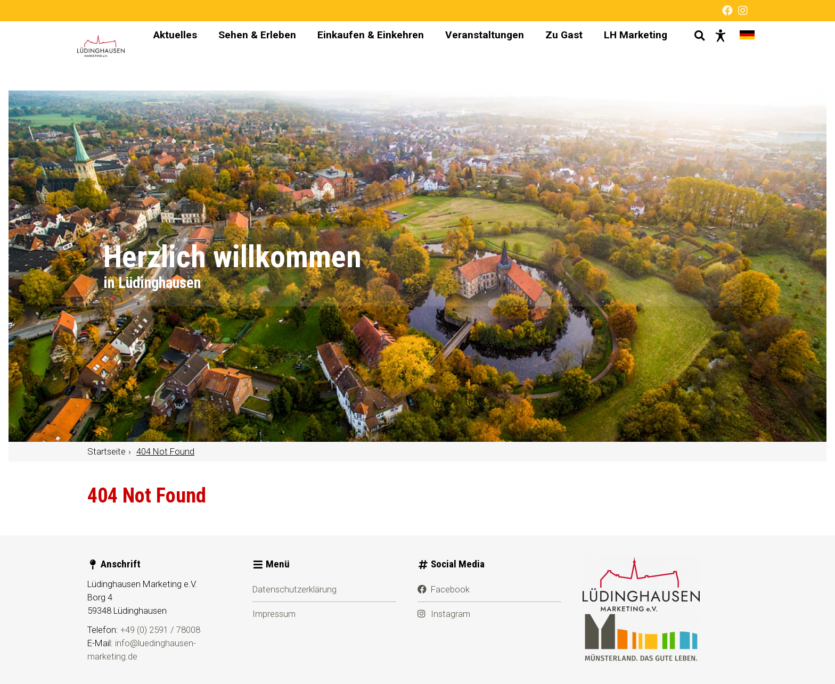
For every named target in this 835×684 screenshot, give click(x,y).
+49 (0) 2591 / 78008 (160, 629)
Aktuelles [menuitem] (165, 56)
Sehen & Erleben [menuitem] (247, 56)
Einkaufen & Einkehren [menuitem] (360, 56)
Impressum (274, 613)
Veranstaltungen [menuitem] (474, 56)
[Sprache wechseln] (737, 56)
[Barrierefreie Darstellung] (710, 56)
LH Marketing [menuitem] (625, 56)
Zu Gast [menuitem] (553, 56)
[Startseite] (110, 56)
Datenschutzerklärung (294, 589)
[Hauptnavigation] (400, 56)
